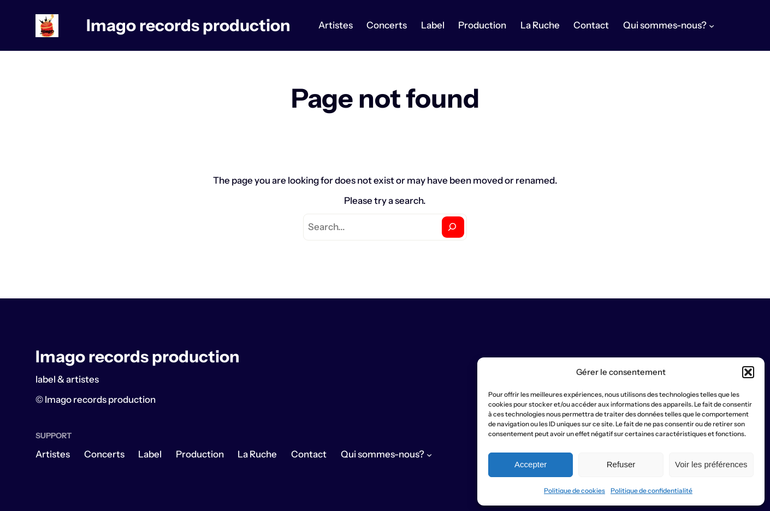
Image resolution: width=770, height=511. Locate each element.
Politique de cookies (574, 490)
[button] (748, 372)
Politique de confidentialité (651, 490)
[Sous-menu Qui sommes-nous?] (711, 25)
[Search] (453, 227)
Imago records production (188, 25)
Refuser (621, 464)
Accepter (530, 464)
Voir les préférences (711, 464)
